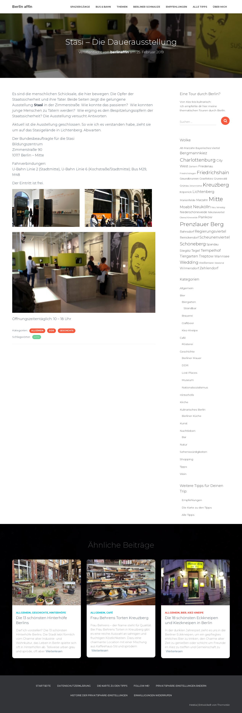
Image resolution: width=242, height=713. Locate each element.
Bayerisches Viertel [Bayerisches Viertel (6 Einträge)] (208, 148)
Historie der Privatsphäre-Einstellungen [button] (98, 695)
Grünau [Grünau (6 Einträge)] (184, 185)
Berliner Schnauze (146, 6)
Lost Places (189, 372)
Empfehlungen (176, 6)
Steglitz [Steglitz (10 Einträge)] (185, 250)
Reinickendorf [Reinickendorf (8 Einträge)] (189, 237)
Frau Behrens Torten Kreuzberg (119, 618)
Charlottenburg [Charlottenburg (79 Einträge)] (198, 160)
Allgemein (37, 330)
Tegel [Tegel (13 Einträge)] (195, 250)
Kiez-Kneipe (190, 330)
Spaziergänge (80, 6)
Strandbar (190, 308)
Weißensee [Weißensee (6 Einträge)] (206, 262)
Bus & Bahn (103, 6)
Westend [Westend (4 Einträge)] (219, 263)
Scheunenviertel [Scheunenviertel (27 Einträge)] (214, 237)
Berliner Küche (191, 416)
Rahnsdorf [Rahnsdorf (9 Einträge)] (187, 231)
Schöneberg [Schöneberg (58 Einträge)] (193, 244)
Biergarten (189, 302)
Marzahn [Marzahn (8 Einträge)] (202, 200)
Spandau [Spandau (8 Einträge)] (213, 244)
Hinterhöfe (187, 395)
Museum (188, 380)
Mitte (37, 337)
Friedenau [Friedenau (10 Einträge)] (205, 166)
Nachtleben (187, 430)
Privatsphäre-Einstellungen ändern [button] (181, 685)
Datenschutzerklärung (74, 685)
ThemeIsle (223, 704)
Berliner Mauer (191, 358)
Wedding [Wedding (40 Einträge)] (189, 262)
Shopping (186, 459)
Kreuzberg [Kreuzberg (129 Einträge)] (216, 185)
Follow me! (141, 685)
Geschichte (66, 330)
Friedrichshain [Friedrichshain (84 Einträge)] (213, 172)
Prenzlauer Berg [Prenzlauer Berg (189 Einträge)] (202, 224)
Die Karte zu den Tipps (197, 507)
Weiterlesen (54, 651)
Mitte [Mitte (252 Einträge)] (216, 199)
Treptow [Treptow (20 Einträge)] (206, 256)
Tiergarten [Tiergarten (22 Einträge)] (189, 256)
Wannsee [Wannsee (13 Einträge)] (221, 256)
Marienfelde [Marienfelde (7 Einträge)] (187, 200)
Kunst (183, 423)
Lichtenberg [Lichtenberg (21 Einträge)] (203, 191)
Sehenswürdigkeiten (193, 452)
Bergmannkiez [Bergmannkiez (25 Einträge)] (193, 153)
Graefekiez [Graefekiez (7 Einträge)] (206, 178)
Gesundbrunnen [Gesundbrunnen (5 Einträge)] (189, 178)
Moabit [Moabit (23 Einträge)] (186, 207)
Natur (183, 444)
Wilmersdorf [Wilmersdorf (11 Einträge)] (189, 268)
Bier (182, 295)
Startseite (43, 685)
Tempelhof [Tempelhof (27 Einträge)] (211, 250)
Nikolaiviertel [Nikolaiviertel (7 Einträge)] (216, 212)
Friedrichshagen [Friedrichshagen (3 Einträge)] (188, 173)
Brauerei (187, 315)
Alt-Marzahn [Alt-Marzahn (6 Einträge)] (187, 148)
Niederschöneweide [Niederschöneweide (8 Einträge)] (193, 212)
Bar (184, 437)
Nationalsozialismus (195, 387)
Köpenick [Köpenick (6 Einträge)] (186, 191)
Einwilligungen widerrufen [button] (153, 695)
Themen (122, 6)
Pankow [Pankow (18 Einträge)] (205, 217)
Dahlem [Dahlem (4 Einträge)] (193, 166)
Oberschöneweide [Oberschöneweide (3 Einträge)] (189, 217)
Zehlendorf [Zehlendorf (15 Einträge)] (209, 268)
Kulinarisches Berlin (192, 409)
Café (183, 338)
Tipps (183, 466)
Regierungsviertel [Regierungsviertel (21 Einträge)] (210, 231)
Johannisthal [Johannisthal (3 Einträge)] (196, 186)
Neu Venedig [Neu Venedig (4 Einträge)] (218, 207)
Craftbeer (188, 323)
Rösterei (187, 344)
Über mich (220, 6)
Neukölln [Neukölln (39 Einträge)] (202, 206)
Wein (183, 474)
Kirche (184, 402)
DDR (51, 330)
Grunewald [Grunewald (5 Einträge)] (220, 178)
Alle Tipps (200, 6)
